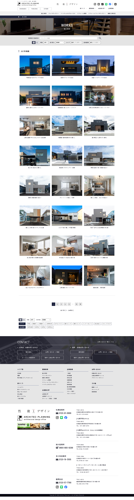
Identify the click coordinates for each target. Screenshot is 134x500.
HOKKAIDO (23, 9)
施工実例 (44, 373)
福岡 (18, 375)
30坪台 (37, 327)
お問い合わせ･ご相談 (52, 352)
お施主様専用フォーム (98, 375)
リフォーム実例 (46, 380)
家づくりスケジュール (23, 389)
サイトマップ (95, 389)
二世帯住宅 (49, 323)
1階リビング (67, 323)
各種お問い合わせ (97, 373)
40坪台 (43, 327)
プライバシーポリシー (98, 378)
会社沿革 (69, 378)
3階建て (41, 323)
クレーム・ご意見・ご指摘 (49, 398)
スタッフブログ (71, 393)
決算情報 (69, 380)
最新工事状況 (45, 378)
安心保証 (19, 394)
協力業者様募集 (71, 387)
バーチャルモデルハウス (49, 384)
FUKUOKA (35, 9)
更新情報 (94, 392)
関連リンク (95, 387)
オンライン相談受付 (28, 358)
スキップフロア (106, 323)
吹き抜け (97, 323)
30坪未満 (30, 327)
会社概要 (69, 375)
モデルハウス (58, 323)
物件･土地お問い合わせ (52, 358)
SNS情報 (69, 389)
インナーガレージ (88, 323)
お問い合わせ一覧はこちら (105, 342)
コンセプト (20, 387)
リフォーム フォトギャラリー (50, 382)
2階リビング (76, 323)
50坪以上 (50, 327)
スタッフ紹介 (70, 391)
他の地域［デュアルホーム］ (25, 378)
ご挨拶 (69, 373)
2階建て (34, 323)
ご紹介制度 (20, 398)
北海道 (19, 373)
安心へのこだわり (22, 392)
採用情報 (69, 384)
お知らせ (69, 382)
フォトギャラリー (47, 375)
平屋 (29, 323)
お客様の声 (45, 394)
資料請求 (29, 352)
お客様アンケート (47, 396)
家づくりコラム (21, 396)
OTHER (46, 9)
